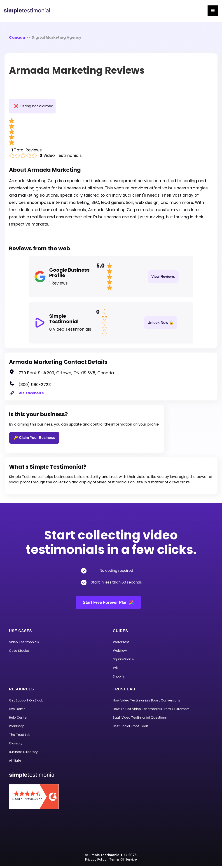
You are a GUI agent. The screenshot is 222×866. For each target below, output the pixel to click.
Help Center (18, 717)
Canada (17, 37)
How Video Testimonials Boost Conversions (146, 700)
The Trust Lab (19, 735)
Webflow (120, 651)
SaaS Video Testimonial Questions (140, 717)
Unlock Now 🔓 (160, 323)
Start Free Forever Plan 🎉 (108, 602)
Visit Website (31, 393)
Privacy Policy (95, 859)
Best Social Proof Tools (130, 726)
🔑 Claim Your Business (34, 438)
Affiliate (15, 760)
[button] (213, 10)
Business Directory (23, 752)
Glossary (15, 743)
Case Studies (19, 651)
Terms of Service (123, 859)
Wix (115, 668)
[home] (28, 11)
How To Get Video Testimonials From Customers (151, 709)
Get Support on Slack (26, 700)
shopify (119, 676)
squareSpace (123, 659)
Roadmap (16, 726)
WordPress (121, 642)
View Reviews (163, 276)
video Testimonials (24, 642)
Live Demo (17, 709)
